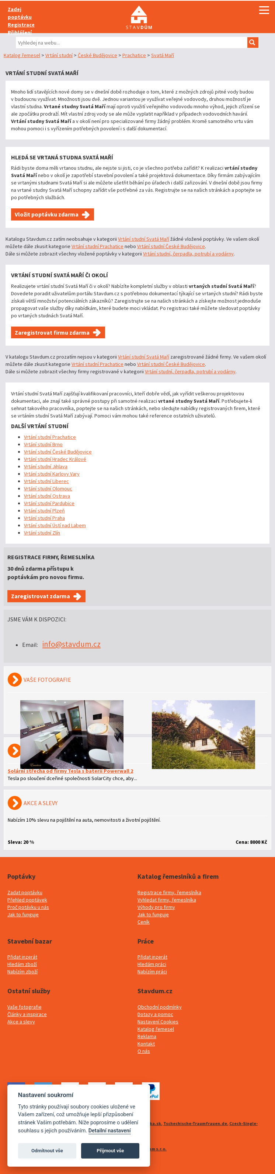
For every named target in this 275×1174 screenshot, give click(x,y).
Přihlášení (20, 32)
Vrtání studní (59, 55)
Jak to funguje (23, 914)
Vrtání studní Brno (43, 444)
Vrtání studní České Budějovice (171, 246)
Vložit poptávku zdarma (47, 214)
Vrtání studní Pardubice (49, 503)
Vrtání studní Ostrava (47, 496)
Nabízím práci (152, 971)
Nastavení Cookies (158, 1021)
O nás (144, 1051)
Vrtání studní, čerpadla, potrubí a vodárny (188, 253)
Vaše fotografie (24, 1007)
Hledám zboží (22, 964)
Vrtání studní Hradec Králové (55, 459)
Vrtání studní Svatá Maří (143, 239)
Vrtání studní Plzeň (44, 510)
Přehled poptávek (27, 899)
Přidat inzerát (22, 956)
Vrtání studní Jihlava (45, 466)
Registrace (21, 24)
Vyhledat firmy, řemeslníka (167, 899)
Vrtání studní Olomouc (48, 488)
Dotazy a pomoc (155, 1014)
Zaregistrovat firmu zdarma (52, 332)
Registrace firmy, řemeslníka (169, 892)
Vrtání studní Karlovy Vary (52, 473)
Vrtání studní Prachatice (97, 246)
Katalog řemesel (22, 55)
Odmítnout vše (47, 1150)
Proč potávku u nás (28, 907)
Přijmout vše (110, 1150)
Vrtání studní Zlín (42, 532)
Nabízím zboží (22, 971)
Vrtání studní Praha (44, 518)
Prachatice (134, 55)
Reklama (147, 1036)
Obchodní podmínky (160, 1007)
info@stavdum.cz (71, 644)
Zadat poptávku (24, 892)
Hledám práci (152, 964)
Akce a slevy (21, 1021)
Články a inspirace (27, 1014)
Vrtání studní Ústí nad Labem (55, 525)
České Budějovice (97, 55)
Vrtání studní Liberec (46, 481)
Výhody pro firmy (156, 907)
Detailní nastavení (109, 1131)
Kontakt (146, 1043)
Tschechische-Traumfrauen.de (195, 1123)
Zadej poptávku (20, 13)
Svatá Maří (162, 55)
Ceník (144, 922)
